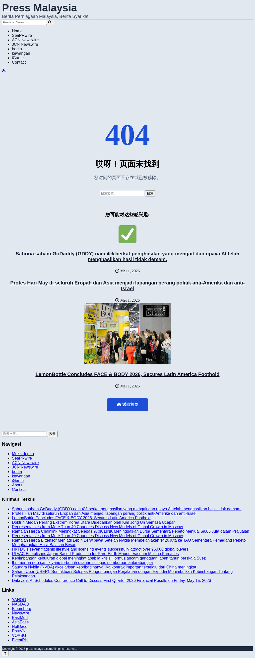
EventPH (20, 640)
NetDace (19, 626)
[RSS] (3, 71)
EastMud (20, 617)
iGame (18, 58)
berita (17, 49)
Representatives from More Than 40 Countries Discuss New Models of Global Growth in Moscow (97, 527)
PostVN (18, 631)
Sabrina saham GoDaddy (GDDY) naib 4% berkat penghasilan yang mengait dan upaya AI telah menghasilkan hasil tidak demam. (127, 256)
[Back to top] (5, 653)
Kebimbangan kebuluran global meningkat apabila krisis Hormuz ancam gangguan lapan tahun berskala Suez (109, 558)
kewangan (21, 53)
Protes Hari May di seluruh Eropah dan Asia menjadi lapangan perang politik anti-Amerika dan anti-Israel (127, 285)
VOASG (19, 635)
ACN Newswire (25, 40)
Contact (19, 62)
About (17, 485)
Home (17, 31)
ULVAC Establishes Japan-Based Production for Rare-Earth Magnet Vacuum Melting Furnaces (95, 554)
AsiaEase (20, 622)
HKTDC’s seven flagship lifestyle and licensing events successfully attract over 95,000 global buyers (100, 549)
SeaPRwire (22, 35)
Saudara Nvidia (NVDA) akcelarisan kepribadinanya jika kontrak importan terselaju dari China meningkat (104, 567)
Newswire (20, 613)
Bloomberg (21, 609)
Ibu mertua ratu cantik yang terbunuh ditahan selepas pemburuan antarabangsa (82, 563)
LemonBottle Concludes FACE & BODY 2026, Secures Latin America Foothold (127, 374)
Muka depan (23, 454)
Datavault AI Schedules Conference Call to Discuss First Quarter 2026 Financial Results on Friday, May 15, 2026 (111, 580)
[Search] (49, 22)
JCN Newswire (25, 44)
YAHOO (19, 600)
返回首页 (127, 404)
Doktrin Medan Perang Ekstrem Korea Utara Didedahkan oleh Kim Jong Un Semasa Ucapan (94, 522)
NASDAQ (20, 604)
